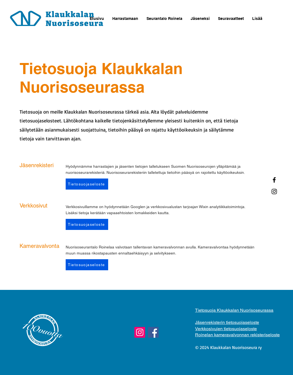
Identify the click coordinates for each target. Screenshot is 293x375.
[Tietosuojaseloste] (87, 184)
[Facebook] (274, 179)
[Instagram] (274, 191)
